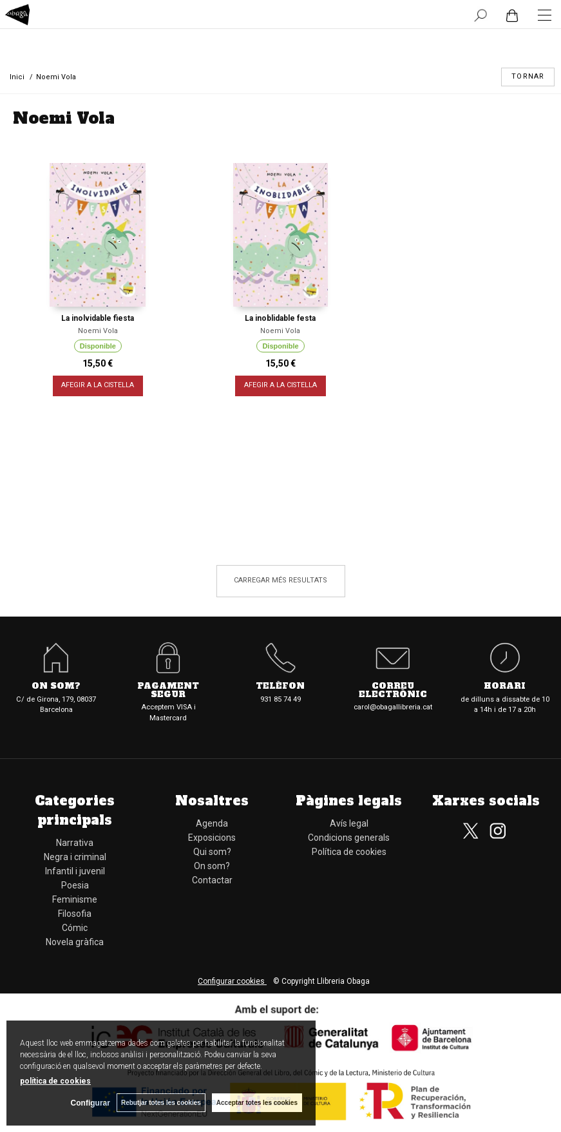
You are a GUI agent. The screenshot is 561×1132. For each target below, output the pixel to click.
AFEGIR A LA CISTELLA (98, 385)
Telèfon (280, 686)
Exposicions (212, 837)
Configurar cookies (232, 981)
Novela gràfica (75, 942)
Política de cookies (349, 852)
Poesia (75, 885)
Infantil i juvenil (75, 871)
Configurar (90, 1103)
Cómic (75, 928)
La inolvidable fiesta (97, 318)
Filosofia (74, 913)
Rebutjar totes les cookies (161, 1102)
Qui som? (212, 852)
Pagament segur (168, 690)
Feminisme (74, 899)
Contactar (212, 880)
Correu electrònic (393, 690)
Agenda (212, 823)
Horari (505, 686)
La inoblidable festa (280, 318)
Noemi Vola (98, 331)
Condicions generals (349, 837)
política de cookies (55, 1081)
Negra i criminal (75, 857)
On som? (56, 686)
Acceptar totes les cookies (257, 1102)
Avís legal (349, 823)
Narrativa (74, 843)
